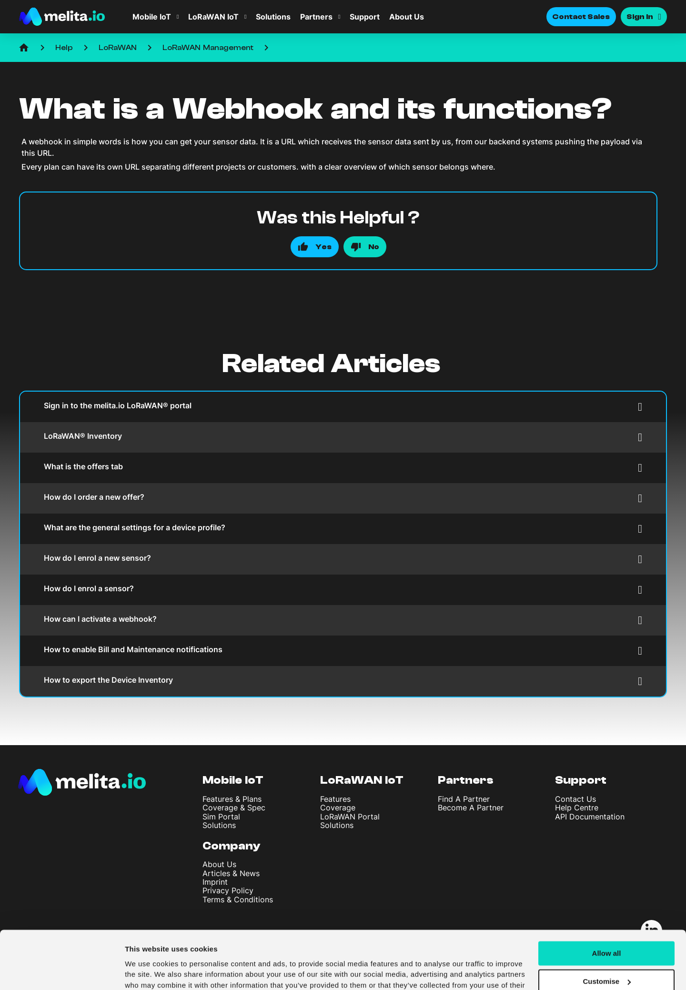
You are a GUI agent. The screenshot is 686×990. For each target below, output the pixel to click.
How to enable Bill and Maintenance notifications (343, 651)
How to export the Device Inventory (343, 681)
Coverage (337, 807)
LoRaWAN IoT (213, 16)
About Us (406, 16)
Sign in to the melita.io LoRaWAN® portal (343, 407)
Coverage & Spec (233, 807)
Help (64, 47)
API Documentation (590, 816)
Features (335, 799)
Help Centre (576, 807)
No (373, 246)
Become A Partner (471, 807)
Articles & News (231, 873)
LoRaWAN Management (207, 47)
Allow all (606, 903)
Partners (316, 16)
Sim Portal (221, 816)
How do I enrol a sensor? (343, 590)
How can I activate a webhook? (343, 620)
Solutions (273, 16)
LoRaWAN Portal (350, 816)
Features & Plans (232, 799)
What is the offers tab (343, 468)
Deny (606, 958)
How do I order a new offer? (343, 498)
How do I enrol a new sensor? (343, 559)
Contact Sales (581, 16)
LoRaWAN (118, 47)
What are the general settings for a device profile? (343, 529)
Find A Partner (464, 799)
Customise (607, 931)
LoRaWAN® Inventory (343, 437)
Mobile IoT (151, 16)
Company (231, 845)
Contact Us (575, 799)
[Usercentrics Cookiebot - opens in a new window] (61, 971)
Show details (147, 971)
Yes (323, 246)
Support (365, 16)
